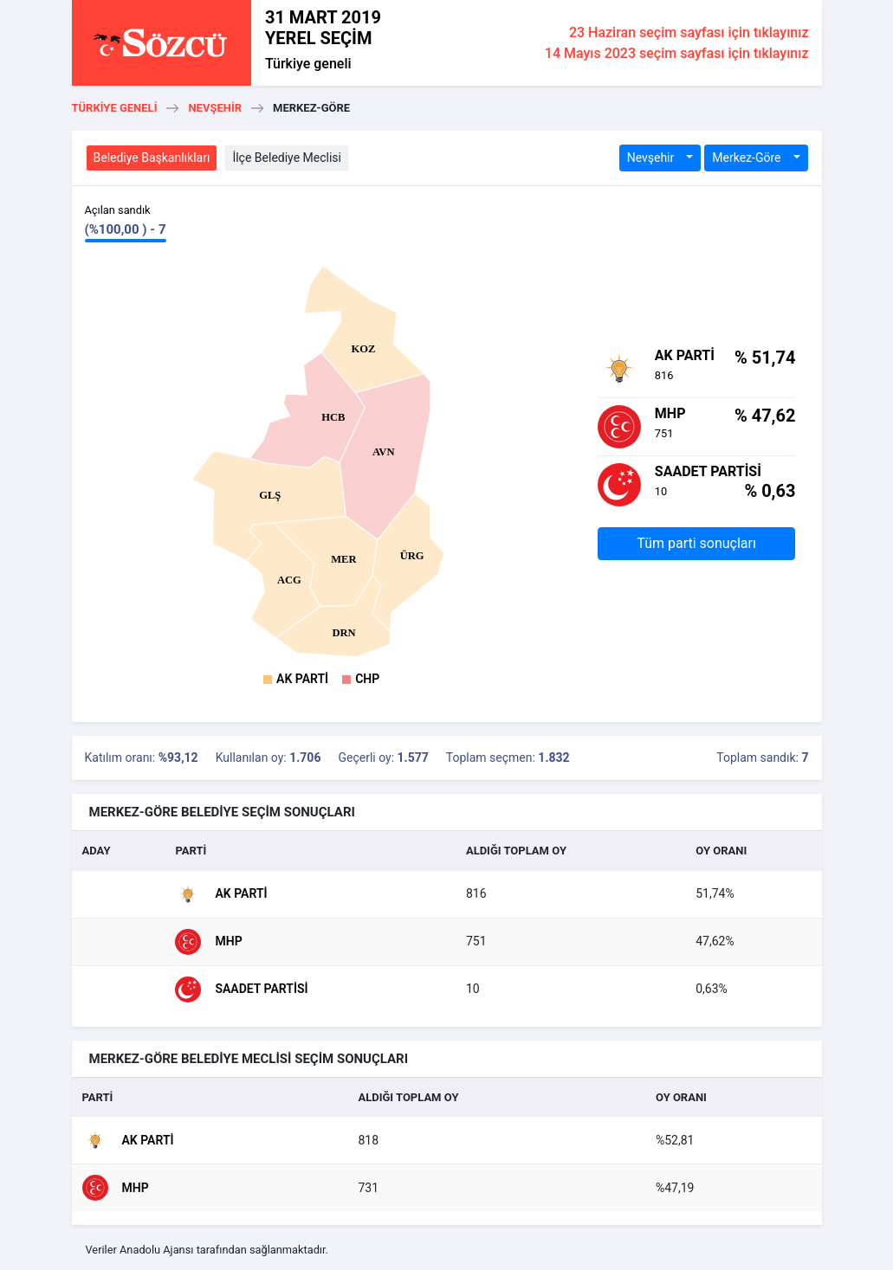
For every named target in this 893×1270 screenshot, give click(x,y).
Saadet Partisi (241, 989)
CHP (367, 679)
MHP (208, 942)
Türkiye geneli (308, 63)
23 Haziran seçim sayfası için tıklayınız (689, 32)
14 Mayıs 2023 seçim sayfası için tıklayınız (677, 53)
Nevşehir (215, 107)
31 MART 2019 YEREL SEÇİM (323, 27)
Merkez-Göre (748, 157)
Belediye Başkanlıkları (152, 157)
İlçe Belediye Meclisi (286, 157)
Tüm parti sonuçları (696, 543)
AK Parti (302, 679)
